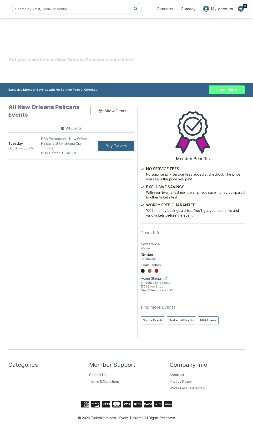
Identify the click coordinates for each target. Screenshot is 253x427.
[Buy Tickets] (152, 139)
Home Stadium (215, 272)
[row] (89, 140)
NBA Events (196, 318)
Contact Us (97, 373)
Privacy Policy (181, 379)
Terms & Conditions (104, 379)
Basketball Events (226, 308)
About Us (177, 373)
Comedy (188, 8)
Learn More (226, 88)
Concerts (165, 8)
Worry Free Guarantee (187, 386)
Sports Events (198, 308)
